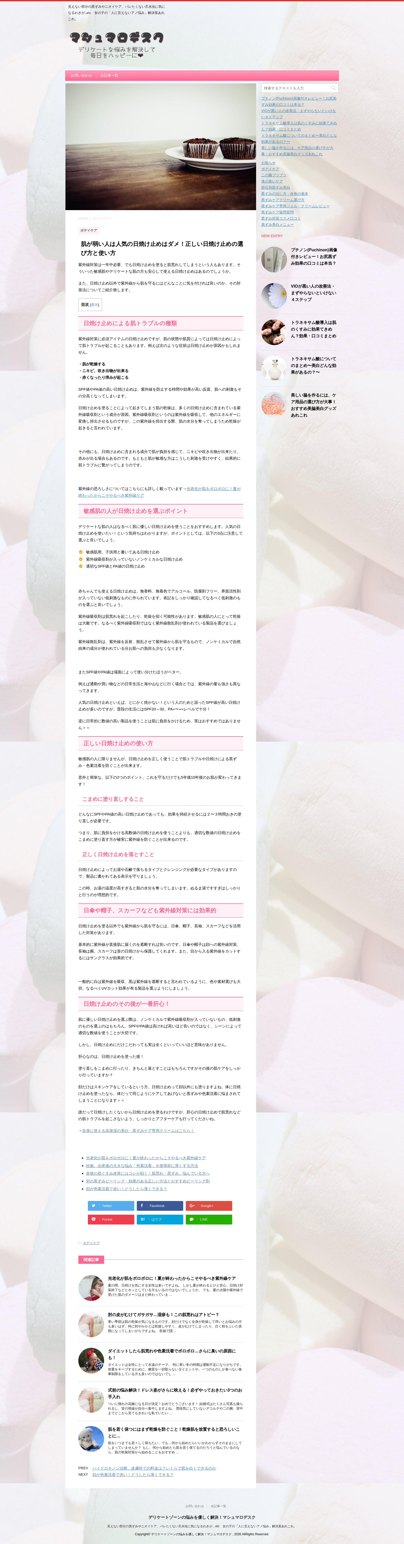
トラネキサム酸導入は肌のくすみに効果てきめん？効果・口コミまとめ (313, 329)
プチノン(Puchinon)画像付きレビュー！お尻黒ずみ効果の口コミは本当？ (314, 256)
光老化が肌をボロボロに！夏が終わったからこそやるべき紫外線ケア (146, 1158)
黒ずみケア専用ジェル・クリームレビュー (295, 206)
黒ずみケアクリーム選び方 (283, 200)
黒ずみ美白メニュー (277, 224)
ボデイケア (91, 1243)
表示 (94, 305)
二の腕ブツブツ (274, 175)
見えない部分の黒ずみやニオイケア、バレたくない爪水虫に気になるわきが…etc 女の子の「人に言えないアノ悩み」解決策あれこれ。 (202, 1526)
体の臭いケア (272, 181)
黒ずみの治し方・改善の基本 (284, 194)
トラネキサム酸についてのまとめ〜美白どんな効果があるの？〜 (313, 365)
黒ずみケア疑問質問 (277, 212)
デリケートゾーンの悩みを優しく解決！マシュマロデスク (202, 1517)
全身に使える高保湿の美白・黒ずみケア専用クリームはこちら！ (138, 1130)
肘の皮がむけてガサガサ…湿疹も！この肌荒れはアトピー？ (163, 1315)
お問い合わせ (81, 75)
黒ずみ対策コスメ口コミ (281, 218)
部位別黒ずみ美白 (275, 187)
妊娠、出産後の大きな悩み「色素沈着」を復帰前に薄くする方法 (142, 1165)
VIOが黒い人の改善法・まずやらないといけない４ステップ (313, 293)
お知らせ (268, 163)
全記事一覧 (109, 75)
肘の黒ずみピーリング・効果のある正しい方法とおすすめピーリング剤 (148, 1181)
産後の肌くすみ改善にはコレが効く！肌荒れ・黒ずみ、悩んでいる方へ (148, 1173)
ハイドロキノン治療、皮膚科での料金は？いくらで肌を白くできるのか (154, 1468)
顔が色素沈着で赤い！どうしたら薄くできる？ (126, 1189)
